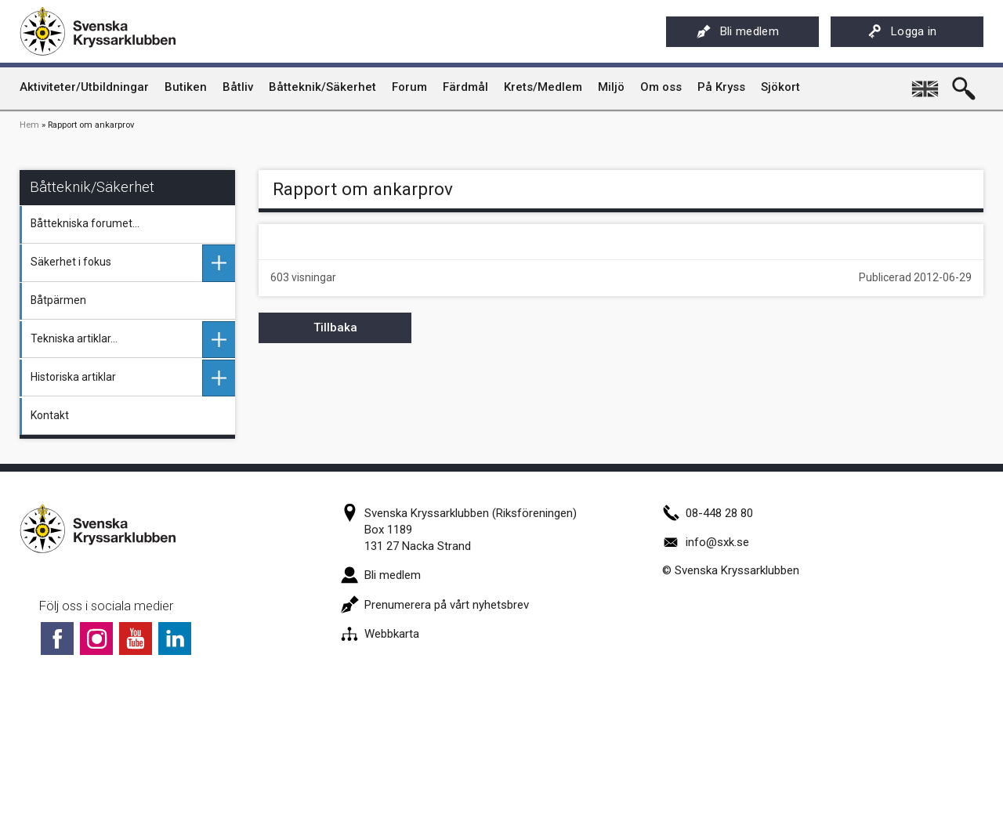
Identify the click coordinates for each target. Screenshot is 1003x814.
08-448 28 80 (707, 513)
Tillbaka (335, 327)
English (926, 83)
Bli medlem (738, 31)
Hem (29, 125)
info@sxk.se (705, 542)
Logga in (902, 31)
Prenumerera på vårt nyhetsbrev (435, 605)
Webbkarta (380, 634)
